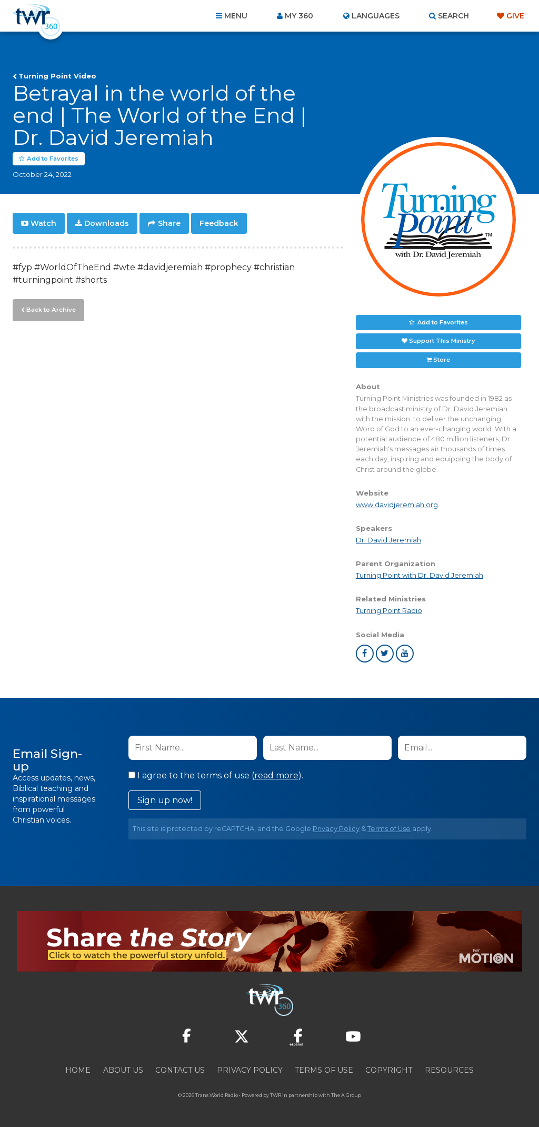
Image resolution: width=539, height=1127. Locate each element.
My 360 (299, 16)
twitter (385, 654)
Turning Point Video (57, 76)
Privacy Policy (336, 829)
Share (169, 223)
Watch (43, 223)
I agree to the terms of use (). (215, 775)
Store (441, 360)
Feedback (218, 223)
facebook (365, 654)
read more (276, 775)
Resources (449, 1070)
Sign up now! (164, 800)
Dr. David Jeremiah (388, 540)
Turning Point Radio (389, 611)
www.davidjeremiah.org (397, 505)
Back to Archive (50, 309)
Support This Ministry (442, 341)
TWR (275, 1095)
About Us (123, 1070)
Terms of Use (389, 829)
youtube (405, 654)
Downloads (106, 223)
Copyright (388, 1070)
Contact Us (180, 1070)
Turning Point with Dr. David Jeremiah (419, 576)
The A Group (346, 1095)
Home (78, 1070)
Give (515, 16)
